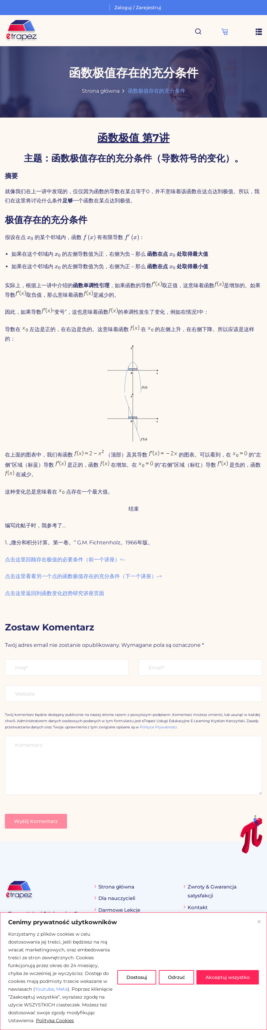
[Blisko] (259, 921)
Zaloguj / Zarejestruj (137, 7)
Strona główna (101, 91)
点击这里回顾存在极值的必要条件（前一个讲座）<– (65, 559)
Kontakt (198, 907)
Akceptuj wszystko (227, 977)
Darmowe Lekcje (119, 910)
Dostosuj (135, 977)
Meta (62, 989)
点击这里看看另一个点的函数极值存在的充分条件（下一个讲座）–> (83, 576)
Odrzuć (175, 977)
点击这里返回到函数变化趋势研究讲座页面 (54, 593)
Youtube (44, 989)
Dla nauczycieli (116, 898)
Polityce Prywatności (158, 727)
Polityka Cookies (85, 1020)
